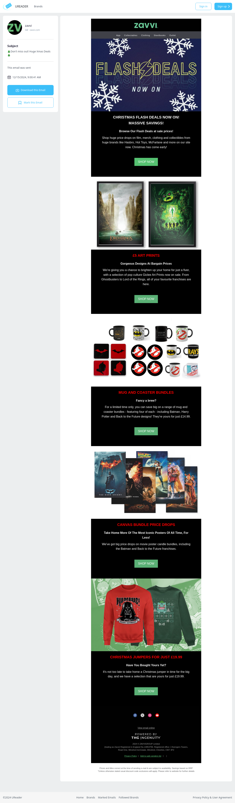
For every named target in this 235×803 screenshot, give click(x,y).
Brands (38, 6)
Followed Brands (129, 797)
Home (80, 797)
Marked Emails (107, 797)
